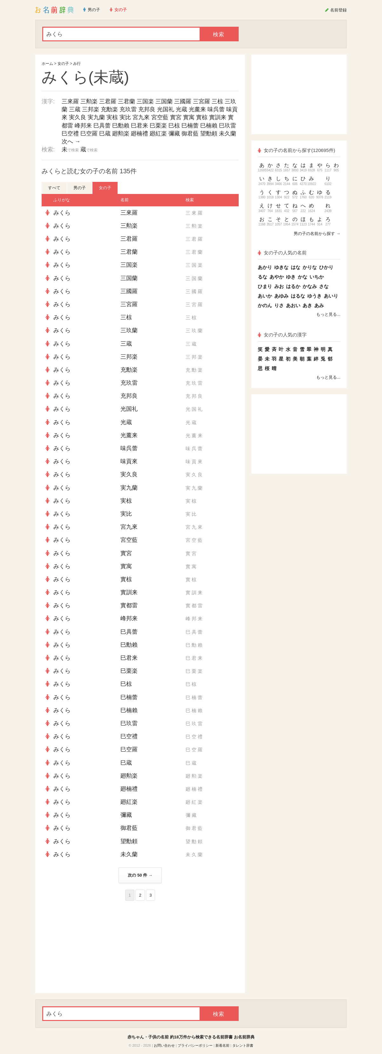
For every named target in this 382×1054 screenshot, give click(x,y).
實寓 (188, 117)
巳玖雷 (227, 125)
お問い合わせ (164, 1045)
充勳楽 (109, 109)
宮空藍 (159, 117)
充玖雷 (128, 109)
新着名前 (222, 1045)
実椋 (112, 117)
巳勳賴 (120, 125)
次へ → (71, 141)
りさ (279, 305)
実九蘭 (96, 117)
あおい (293, 305)
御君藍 (190, 133)
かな (302, 276)
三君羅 (107, 101)
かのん (265, 305)
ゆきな (281, 267)
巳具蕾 (102, 125)
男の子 (79, 187)
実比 (125, 117)
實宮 (175, 117)
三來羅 (70, 101)
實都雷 (129, 605)
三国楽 (145, 101)
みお (279, 286)
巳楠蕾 (190, 125)
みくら (62, 213)
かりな (310, 267)
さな (324, 286)
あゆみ (281, 296)
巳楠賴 (208, 125)
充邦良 (146, 109)
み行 (77, 63)
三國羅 (182, 101)
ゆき (291, 276)
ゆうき (314, 296)
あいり (331, 296)
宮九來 (141, 117)
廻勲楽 (120, 133)
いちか (317, 276)
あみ (319, 305)
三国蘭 (164, 101)
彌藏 (174, 133)
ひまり (265, 286)
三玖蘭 (129, 330)
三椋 (217, 101)
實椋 (202, 117)
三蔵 (74, 109)
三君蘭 (126, 101)
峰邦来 (83, 125)
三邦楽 (90, 109)
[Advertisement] (89, 947)
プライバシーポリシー (195, 1045)
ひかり (326, 267)
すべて (54, 187)
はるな (298, 296)
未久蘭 (227, 133)
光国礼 (165, 109)
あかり (265, 267)
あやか (276, 276)
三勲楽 (89, 101)
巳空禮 (70, 133)
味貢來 (129, 461)
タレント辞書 (242, 1045)
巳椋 (174, 125)
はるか (293, 286)
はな (295, 267)
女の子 (63, 63)
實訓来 (217, 117)
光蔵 (181, 109)
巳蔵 (105, 133)
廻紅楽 (158, 133)
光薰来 (197, 109)
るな (262, 276)
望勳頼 (208, 133)
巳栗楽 (158, 125)
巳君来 (139, 125)
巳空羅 (89, 133)
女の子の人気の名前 (282, 252)
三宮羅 (201, 101)
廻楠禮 (139, 133)
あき (307, 305)
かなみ (310, 286)
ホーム (47, 63)
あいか (265, 296)
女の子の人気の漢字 (282, 334)
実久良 (77, 117)
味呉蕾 (216, 109)
